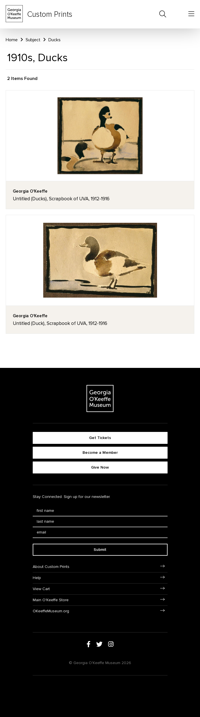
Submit (100, 549)
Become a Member (100, 452)
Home (12, 40)
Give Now (100, 467)
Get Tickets (100, 437)
